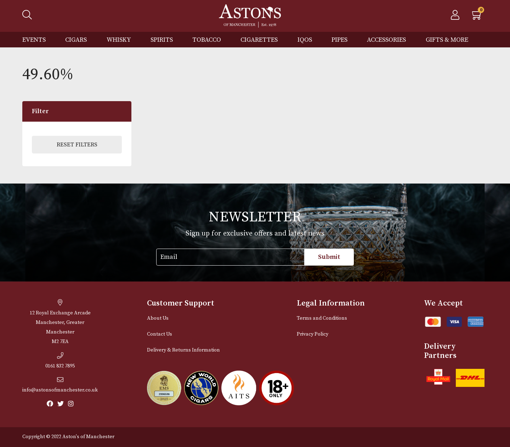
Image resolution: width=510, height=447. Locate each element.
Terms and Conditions (322, 318)
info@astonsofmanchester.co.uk (60, 384)
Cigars (76, 40)
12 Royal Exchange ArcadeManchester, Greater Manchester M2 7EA (60, 322)
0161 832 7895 (60, 360)
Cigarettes (259, 40)
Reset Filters (77, 144)
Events (34, 40)
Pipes (339, 40)
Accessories (386, 40)
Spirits (162, 40)
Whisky (119, 40)
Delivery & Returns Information (183, 350)
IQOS (305, 40)
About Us (158, 318)
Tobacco (206, 40)
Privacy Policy (312, 334)
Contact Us (159, 334)
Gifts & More (447, 40)
